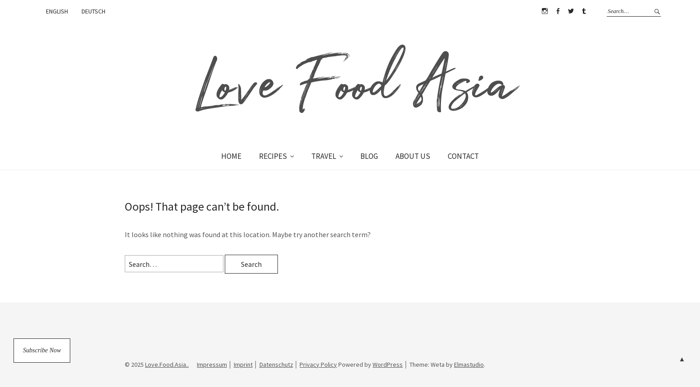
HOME (231, 156)
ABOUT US (412, 156)
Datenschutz (276, 364)
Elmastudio (469, 364)
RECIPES (273, 156)
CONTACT (463, 156)
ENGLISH (57, 11)
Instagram (544, 11)
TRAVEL (323, 156)
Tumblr (584, 11)
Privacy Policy (318, 364)
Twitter (570, 11)
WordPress (388, 364)
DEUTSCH (93, 11)
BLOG (369, 156)
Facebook (557, 11)
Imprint (243, 364)
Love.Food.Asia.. (167, 364)
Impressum (212, 364)
